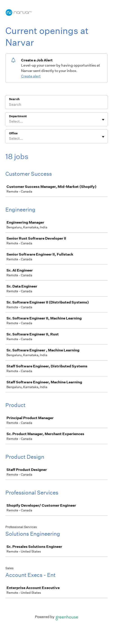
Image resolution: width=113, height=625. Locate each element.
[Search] (56, 105)
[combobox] (9, 121)
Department (18, 116)
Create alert (31, 76)
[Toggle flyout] (103, 119)
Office (13, 133)
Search (14, 99)
